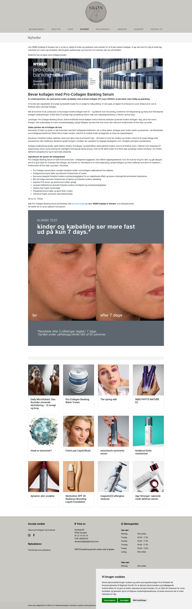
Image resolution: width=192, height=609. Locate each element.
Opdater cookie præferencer (87, 605)
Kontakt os (156, 29)
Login (70, 29)
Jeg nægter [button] (124, 600)
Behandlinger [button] (36, 29)
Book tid (56, 29)
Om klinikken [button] (102, 29)
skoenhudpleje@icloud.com (87, 541)
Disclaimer (73, 605)
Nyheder (84, 29)
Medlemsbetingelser (62, 605)
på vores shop (78, 204)
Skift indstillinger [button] (139, 600)
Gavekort (139, 29)
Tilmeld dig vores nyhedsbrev (39, 550)
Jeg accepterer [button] (109, 600)
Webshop (122, 29)
